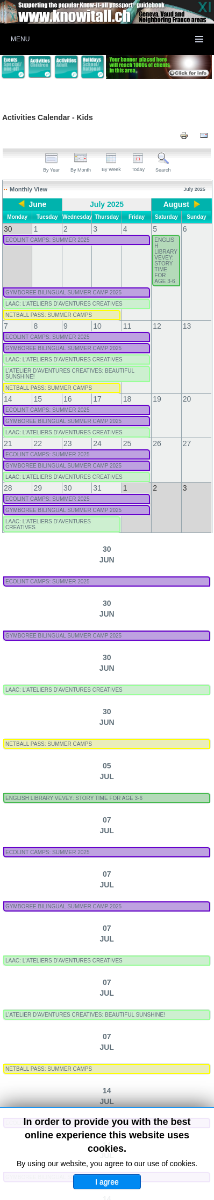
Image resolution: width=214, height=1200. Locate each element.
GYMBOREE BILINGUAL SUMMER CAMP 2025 (106, 268)
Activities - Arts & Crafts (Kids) (66, 938)
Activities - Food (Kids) (170, 938)
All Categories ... (95, 1088)
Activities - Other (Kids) (53, 1069)
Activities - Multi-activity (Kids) (66, 994)
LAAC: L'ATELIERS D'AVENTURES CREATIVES (107, 306)
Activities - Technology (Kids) (156, 1031)
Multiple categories (138, 1069)
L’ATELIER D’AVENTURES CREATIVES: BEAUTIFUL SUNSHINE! (128, 531)
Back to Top (194, 1190)
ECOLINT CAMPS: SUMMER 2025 (90, 231)
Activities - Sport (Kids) (53, 1031)
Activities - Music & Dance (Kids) (70, 1013)
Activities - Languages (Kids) (63, 975)
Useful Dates (34, 1088)
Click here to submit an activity (107, 1125)
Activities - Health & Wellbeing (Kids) (77, 956)
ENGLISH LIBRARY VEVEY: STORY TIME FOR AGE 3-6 (117, 381)
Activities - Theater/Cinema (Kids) (71, 1050)
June (39, 204)
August (175, 204)
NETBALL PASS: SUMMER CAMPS (91, 343)
